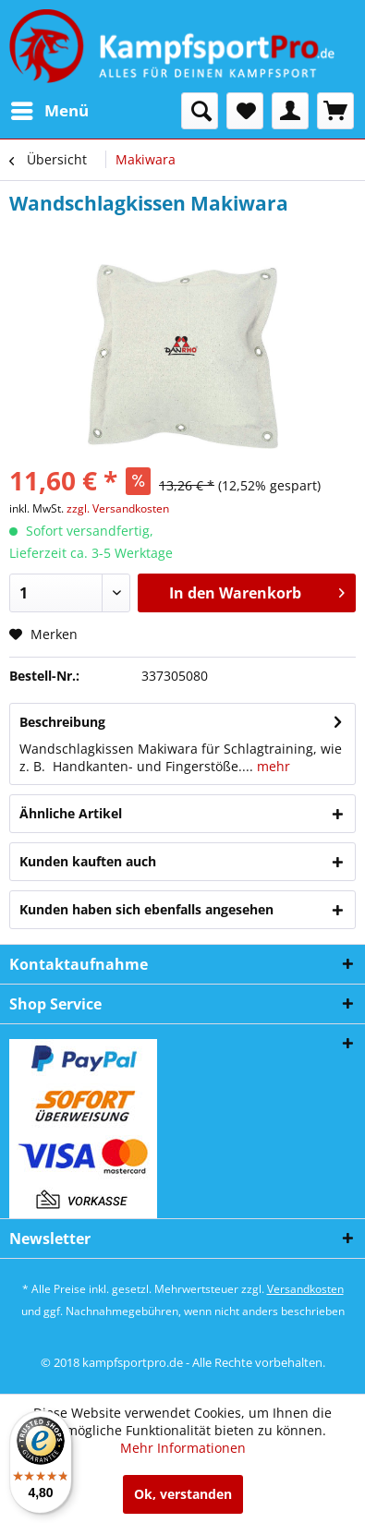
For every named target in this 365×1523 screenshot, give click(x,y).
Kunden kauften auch (87, 861)
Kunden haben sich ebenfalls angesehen (146, 909)
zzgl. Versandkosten (118, 508)
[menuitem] (49, 110)
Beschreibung (62, 722)
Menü (50, 108)
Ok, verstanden (183, 1494)
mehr (271, 766)
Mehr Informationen (183, 1448)
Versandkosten (305, 1289)
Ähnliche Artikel (70, 813)
